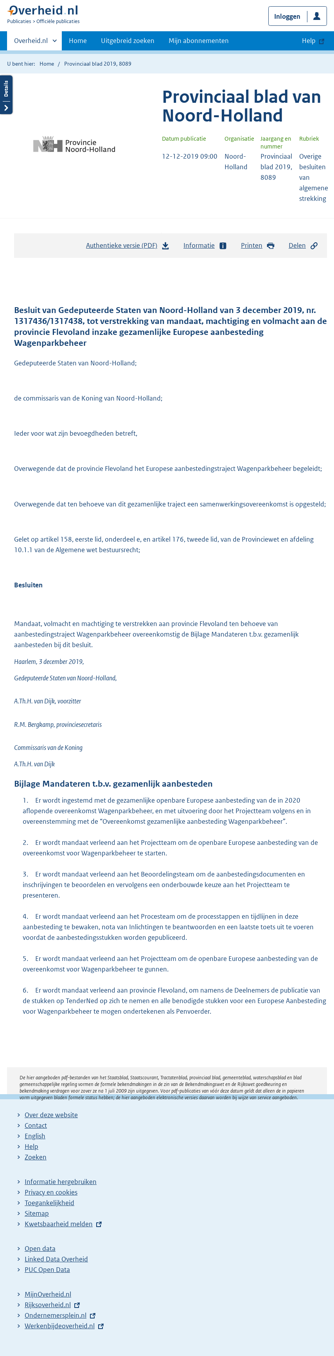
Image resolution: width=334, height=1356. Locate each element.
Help (31, 1146)
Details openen (6, 94)
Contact (36, 1125)
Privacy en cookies (51, 1192)
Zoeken (36, 1157)
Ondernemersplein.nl (55, 1315)
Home (78, 40)
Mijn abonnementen (199, 40)
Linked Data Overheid (56, 1259)
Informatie (205, 245)
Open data (40, 1248)
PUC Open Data (47, 1269)
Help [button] (309, 40)
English (35, 1136)
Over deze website (51, 1115)
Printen (258, 245)
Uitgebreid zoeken (127, 40)
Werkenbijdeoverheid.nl (60, 1326)
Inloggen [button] (287, 16)
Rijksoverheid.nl (48, 1305)
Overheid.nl (31, 43)
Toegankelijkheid (49, 1203)
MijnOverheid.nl (48, 1294)
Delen (303, 245)
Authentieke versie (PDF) (128, 247)
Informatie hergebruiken (61, 1181)
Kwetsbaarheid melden (59, 1224)
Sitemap (37, 1213)
